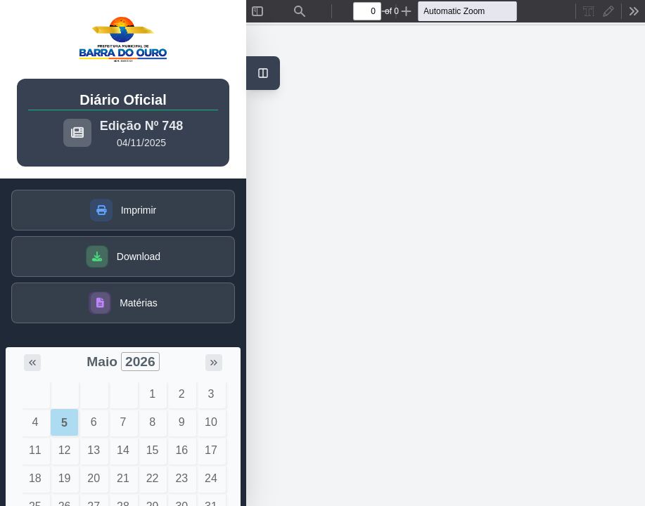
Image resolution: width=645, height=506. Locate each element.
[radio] (589, 11)
